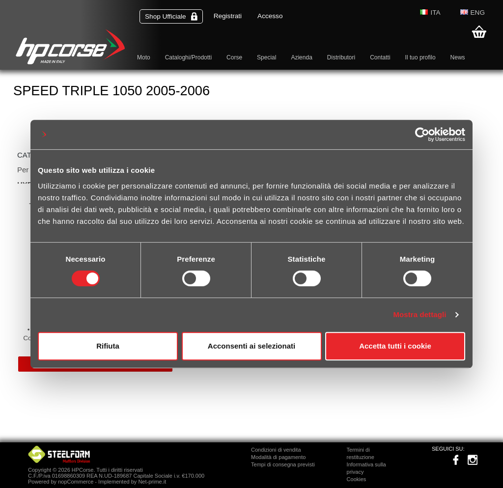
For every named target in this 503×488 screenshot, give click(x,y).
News (457, 57)
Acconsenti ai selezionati (251, 346)
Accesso (269, 16)
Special (266, 57)
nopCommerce (75, 482)
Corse (234, 57)
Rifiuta (107, 346)
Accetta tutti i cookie (395, 346)
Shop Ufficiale (171, 16)
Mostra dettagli (419, 314)
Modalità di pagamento (278, 457)
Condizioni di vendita (276, 450)
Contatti (380, 57)
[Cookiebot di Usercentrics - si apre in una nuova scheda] (422, 134)
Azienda (301, 57)
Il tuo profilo (420, 57)
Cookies (356, 479)
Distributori (341, 57)
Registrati (228, 16)
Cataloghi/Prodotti (188, 57)
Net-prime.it (152, 482)
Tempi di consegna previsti (283, 464)
